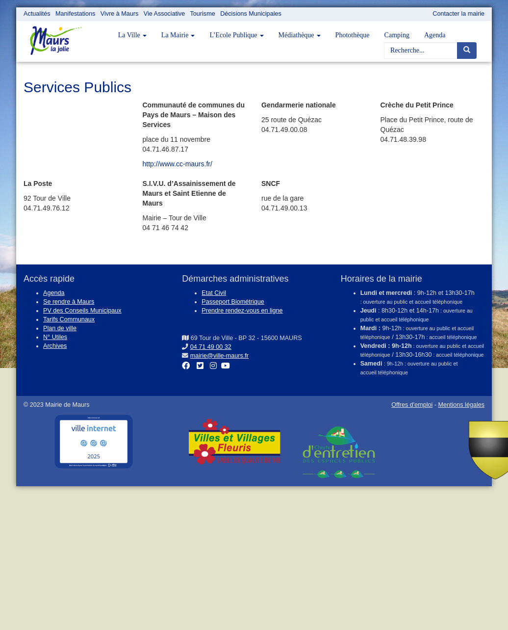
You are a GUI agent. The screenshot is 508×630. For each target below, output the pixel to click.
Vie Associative (164, 13)
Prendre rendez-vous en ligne (242, 310)
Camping (396, 35)
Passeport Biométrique (233, 301)
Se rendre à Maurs (68, 301)
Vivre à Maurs (119, 13)
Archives (55, 345)
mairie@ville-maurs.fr (219, 355)
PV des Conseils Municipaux (82, 310)
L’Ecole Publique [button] (236, 35)
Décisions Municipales (250, 13)
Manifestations (75, 13)
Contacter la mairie (458, 13)
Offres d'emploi (411, 404)
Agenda (435, 35)
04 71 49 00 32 (210, 346)
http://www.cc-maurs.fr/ (177, 164)
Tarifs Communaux (69, 319)
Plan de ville (59, 328)
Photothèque (352, 35)
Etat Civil (214, 292)
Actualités (37, 13)
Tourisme (202, 13)
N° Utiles (55, 337)
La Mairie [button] (178, 35)
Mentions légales (461, 404)
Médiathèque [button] (300, 35)
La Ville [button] (132, 35)
